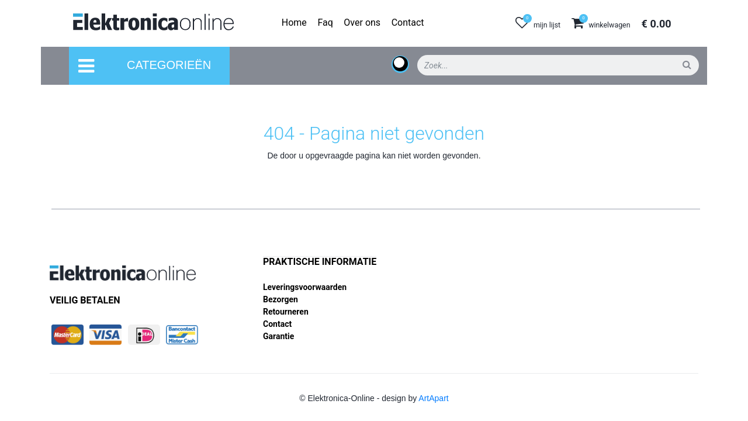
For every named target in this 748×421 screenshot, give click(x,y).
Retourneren (286, 311)
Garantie (278, 336)
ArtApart (433, 398)
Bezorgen (280, 299)
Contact (277, 324)
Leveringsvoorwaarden (305, 287)
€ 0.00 (656, 24)
